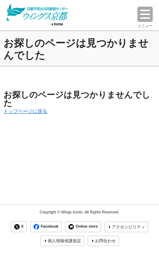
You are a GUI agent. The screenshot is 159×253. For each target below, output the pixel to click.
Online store (83, 227)
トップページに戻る (25, 111)
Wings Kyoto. (72, 212)
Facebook (45, 227)
